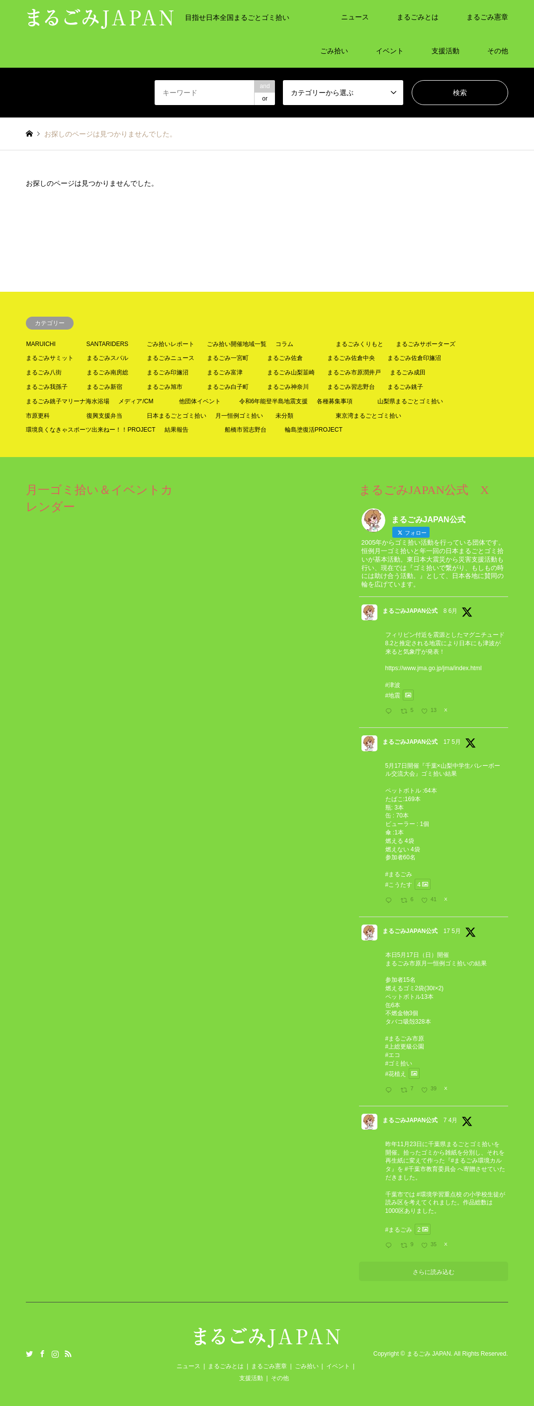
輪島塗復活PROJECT (314, 429)
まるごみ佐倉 (285, 357)
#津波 (393, 685)
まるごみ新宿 (104, 386)
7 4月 (451, 1120)
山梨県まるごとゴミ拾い (410, 401)
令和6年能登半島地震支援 (273, 401)
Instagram (55, 1353)
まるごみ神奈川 (288, 386)
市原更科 (38, 415)
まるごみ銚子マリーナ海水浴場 (67, 401)
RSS (68, 1353)
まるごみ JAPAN (429, 1354)
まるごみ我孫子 (47, 386)
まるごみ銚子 (405, 386)
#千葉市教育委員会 (430, 1169)
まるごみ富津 (225, 372)
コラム (284, 344)
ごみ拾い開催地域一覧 (237, 344)
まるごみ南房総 (107, 372)
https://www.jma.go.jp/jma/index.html (433, 668)
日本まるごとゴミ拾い (176, 415)
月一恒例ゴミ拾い (239, 415)
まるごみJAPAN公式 (410, 610)
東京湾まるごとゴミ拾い (368, 415)
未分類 (284, 415)
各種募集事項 (335, 401)
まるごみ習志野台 (351, 386)
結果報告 (176, 429)
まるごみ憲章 (487, 17)
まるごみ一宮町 (228, 357)
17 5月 (452, 741)
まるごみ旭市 (164, 386)
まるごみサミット (50, 357)
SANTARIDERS (107, 344)
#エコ (393, 1055)
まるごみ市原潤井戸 (354, 372)
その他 (497, 51)
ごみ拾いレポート (170, 344)
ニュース (355, 17)
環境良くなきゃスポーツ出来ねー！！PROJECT (90, 429)
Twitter (29, 1353)
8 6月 (451, 610)
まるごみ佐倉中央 (351, 357)
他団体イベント (200, 401)
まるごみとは (418, 17)
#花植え (396, 1073)
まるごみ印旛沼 (167, 372)
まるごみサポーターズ (425, 344)
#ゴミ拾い (399, 1063)
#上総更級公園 (405, 1046)
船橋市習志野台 (246, 429)
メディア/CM (135, 401)
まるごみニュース (170, 357)
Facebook (42, 1353)
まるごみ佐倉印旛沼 (414, 357)
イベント (390, 51)
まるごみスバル (107, 357)
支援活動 (445, 51)
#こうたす (399, 884)
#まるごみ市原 (405, 1038)
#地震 (393, 695)
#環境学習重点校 (439, 1194)
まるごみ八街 (44, 372)
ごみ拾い (334, 51)
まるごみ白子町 (228, 386)
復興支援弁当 (104, 415)
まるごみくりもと (359, 344)
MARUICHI (40, 344)
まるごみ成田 (408, 372)
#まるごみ (399, 874)
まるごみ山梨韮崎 (291, 372)
